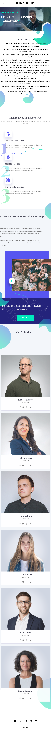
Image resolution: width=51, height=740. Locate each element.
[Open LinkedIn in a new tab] (31, 721)
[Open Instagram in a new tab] (26, 721)
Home (25, 727)
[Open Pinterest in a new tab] (36, 721)
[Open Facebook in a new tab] (15, 721)
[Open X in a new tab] (20, 721)
